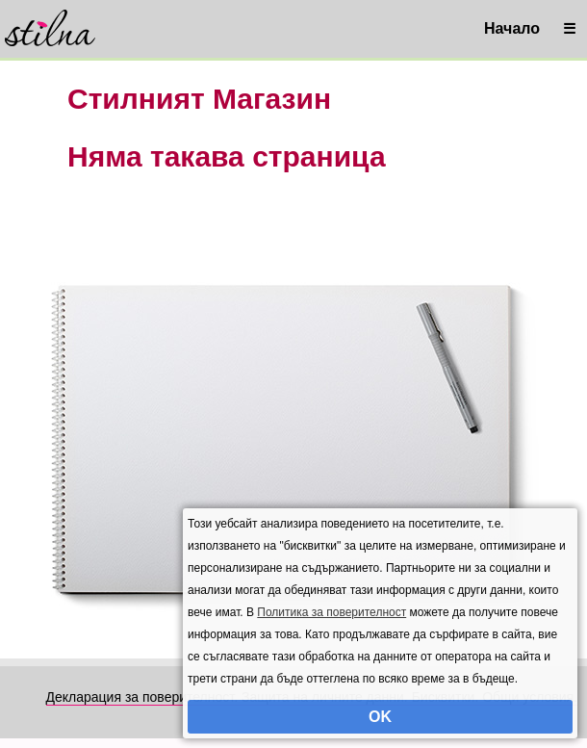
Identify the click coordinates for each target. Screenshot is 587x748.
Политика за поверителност (331, 612)
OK (380, 717)
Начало (512, 28)
